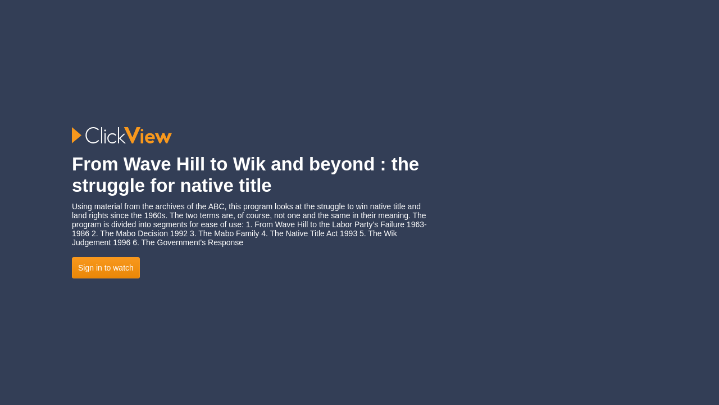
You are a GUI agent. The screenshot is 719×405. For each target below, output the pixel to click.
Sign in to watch (106, 267)
